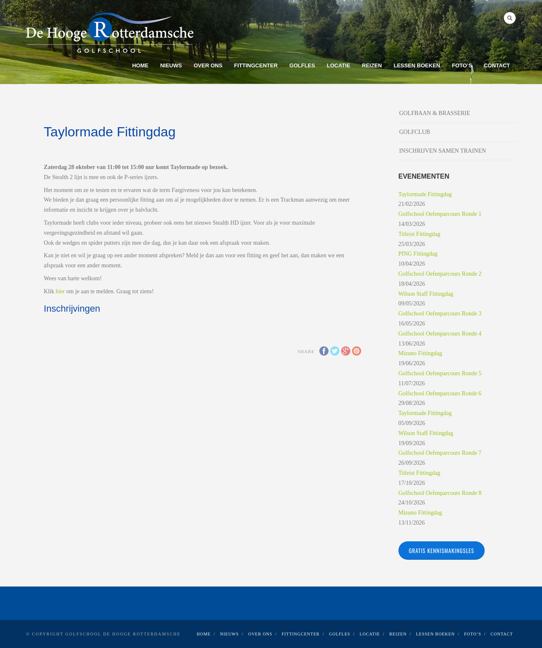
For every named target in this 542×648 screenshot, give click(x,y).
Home (140, 65)
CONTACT (497, 65)
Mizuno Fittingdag (420, 353)
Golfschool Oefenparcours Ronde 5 (440, 373)
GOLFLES (302, 65)
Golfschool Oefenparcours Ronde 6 (440, 393)
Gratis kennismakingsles (441, 550)
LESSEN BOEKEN (416, 65)
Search (510, 18)
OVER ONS (208, 65)
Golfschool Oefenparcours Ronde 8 (440, 493)
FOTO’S (462, 65)
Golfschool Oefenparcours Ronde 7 (440, 453)
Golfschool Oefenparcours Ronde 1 (440, 214)
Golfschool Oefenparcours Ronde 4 (440, 333)
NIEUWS (171, 65)
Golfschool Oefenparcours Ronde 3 (440, 313)
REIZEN (372, 65)
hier (60, 291)
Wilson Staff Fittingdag (425, 294)
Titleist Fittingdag (419, 234)
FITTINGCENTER (255, 65)
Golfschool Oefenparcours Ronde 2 (440, 274)
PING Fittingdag (418, 254)
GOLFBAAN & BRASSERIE (434, 113)
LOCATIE (338, 65)
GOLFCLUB (414, 132)
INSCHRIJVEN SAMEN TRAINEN (442, 151)
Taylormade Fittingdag (425, 194)
